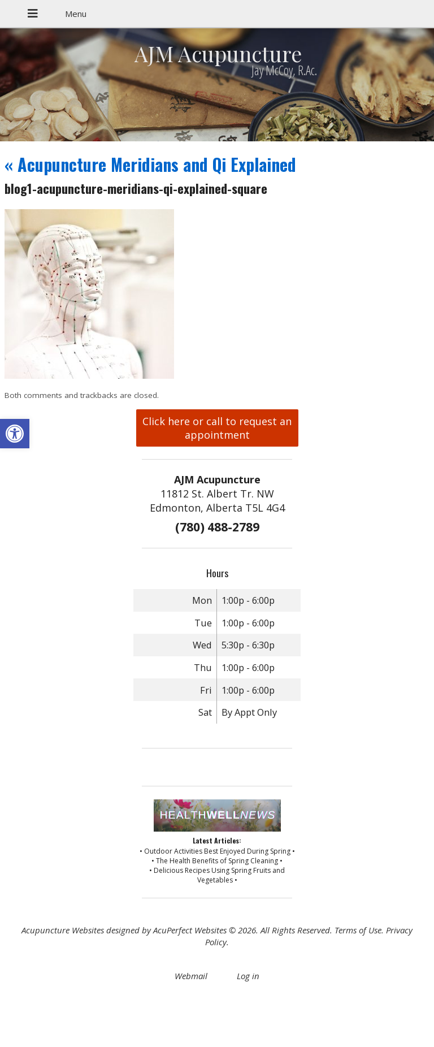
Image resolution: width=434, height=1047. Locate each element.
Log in (248, 975)
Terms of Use (358, 930)
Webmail (191, 975)
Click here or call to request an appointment (217, 428)
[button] (14, 433)
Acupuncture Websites (62, 930)
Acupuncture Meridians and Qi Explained (150, 164)
